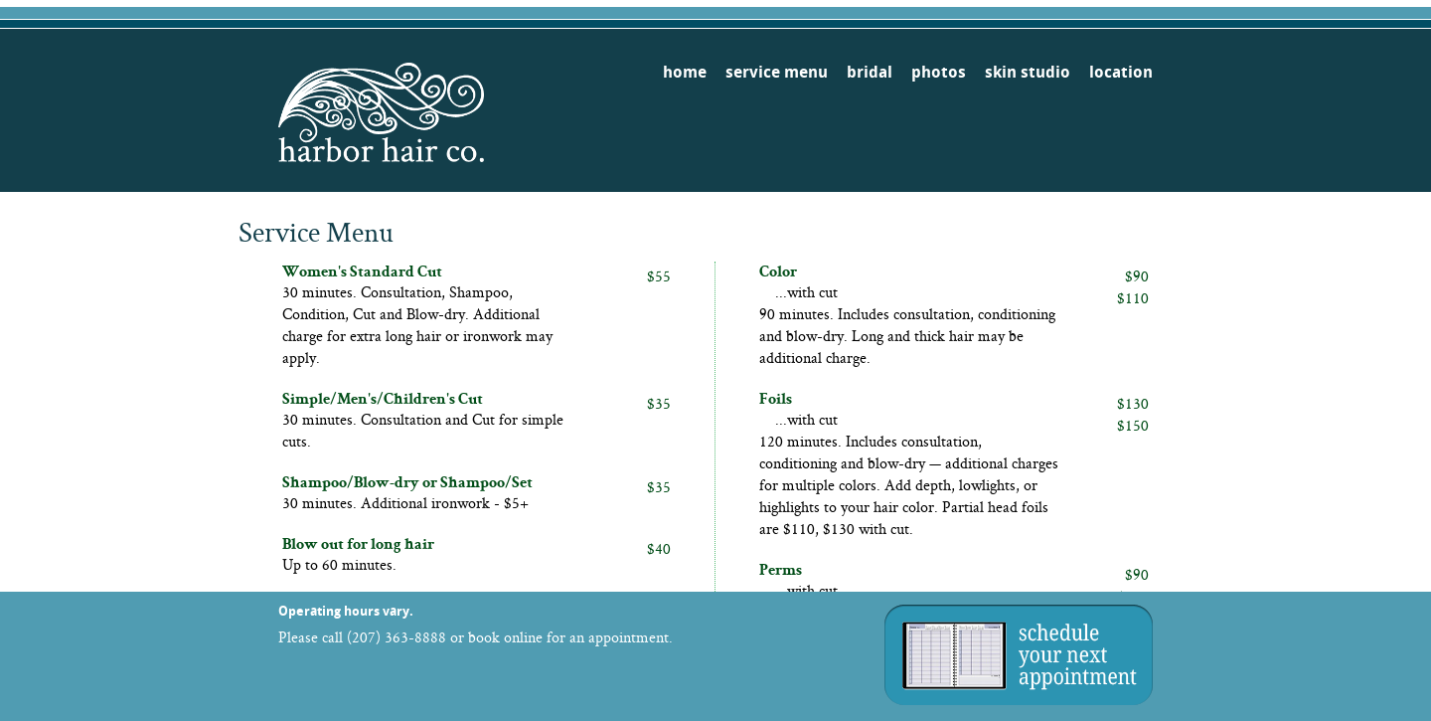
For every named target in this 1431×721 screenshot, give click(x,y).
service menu (776, 72)
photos (938, 72)
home (685, 72)
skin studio (1027, 72)
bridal (869, 72)
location (1121, 72)
